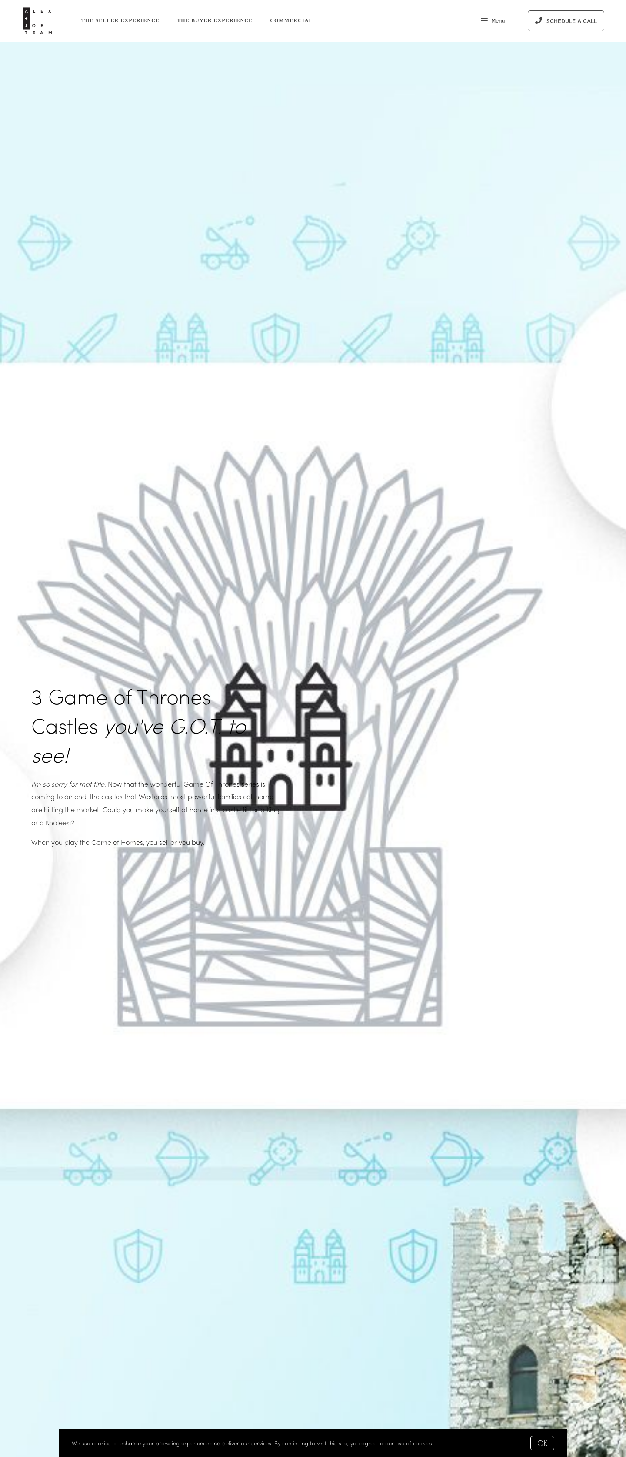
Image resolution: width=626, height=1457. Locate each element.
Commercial (291, 20)
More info (447, 1443)
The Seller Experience (120, 20)
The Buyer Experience (215, 20)
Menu (492, 22)
